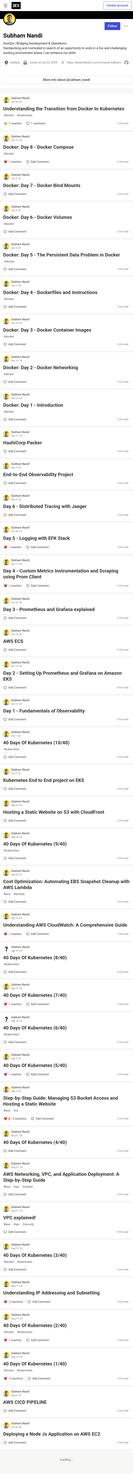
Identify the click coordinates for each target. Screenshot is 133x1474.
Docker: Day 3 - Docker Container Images (47, 330)
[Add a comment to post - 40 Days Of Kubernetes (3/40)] (15, 1269)
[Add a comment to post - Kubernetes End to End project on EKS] (15, 789)
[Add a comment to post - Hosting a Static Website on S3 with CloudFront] (15, 820)
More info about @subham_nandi (66, 80)
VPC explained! (19, 1217)
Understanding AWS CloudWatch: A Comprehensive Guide (65, 925)
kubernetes (24, 115)
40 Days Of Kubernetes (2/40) (35, 1325)
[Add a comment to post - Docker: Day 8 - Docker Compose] (12, 161)
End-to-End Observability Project (38, 474)
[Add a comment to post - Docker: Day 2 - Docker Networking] (15, 382)
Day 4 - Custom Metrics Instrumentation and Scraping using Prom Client (60, 574)
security (28, 1224)
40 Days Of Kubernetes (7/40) (35, 995)
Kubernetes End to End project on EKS (43, 780)
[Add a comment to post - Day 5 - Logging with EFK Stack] (12, 547)
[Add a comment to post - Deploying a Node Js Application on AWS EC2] (15, 1442)
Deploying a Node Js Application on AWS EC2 (51, 1434)
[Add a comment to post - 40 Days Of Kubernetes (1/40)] (13, 1378)
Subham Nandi (20, 98)
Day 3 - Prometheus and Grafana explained (49, 609)
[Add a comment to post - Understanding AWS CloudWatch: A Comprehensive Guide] (12, 934)
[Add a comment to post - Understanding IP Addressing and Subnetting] (13, 1301)
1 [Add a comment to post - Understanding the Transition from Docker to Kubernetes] (35, 123)
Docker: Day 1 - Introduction (33, 405)
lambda (19, 894)
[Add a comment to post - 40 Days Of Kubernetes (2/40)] (12, 1340)
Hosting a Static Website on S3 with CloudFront (53, 812)
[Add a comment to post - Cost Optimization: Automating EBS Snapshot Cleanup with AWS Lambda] (15, 902)
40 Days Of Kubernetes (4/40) (35, 1142)
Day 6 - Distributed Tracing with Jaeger (44, 506)
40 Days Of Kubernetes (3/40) (35, 1255)
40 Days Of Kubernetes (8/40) (35, 957)
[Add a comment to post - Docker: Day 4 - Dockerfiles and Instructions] (15, 307)
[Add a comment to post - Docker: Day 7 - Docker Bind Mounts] (15, 194)
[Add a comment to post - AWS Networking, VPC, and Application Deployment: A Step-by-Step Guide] (15, 1194)
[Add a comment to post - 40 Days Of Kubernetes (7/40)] (12, 1004)
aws (7, 894)
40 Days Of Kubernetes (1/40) (35, 1364)
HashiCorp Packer (22, 443)
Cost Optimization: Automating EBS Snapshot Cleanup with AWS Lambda (66, 884)
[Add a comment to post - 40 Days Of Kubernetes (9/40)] (15, 858)
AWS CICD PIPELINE (25, 1402)
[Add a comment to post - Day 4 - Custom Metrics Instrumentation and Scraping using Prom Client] (12, 585)
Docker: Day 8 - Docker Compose (38, 147)
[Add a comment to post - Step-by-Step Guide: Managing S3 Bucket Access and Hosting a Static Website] (15, 1118)
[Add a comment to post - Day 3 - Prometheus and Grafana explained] (15, 618)
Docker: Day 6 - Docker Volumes (37, 217)
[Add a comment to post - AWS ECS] (15, 650)
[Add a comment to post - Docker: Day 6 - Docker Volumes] (15, 231)
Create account (117, 5)
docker (9, 115)
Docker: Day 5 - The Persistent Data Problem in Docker (61, 255)
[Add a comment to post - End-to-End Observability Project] (15, 483)
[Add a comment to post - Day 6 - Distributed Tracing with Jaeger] (15, 515)
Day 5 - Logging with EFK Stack (36, 538)
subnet (28, 1187)
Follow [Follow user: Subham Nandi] (112, 26)
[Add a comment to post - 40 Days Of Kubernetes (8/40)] (15, 972)
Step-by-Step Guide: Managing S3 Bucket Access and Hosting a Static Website (60, 1101)
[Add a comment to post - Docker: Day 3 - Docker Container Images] (15, 344)
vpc (17, 1187)
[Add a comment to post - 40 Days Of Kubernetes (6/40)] (15, 1042)
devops (9, 261)
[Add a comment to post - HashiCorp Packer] (15, 451)
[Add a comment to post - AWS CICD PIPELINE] (15, 1411)
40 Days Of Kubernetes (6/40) (35, 1028)
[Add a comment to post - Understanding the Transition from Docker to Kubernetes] (12, 123)
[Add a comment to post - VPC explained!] (15, 1232)
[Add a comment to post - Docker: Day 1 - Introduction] (15, 419)
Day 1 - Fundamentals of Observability (44, 711)
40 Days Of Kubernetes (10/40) (36, 743)
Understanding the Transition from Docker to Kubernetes (63, 109)
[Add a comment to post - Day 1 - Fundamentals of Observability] (15, 719)
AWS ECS (13, 641)
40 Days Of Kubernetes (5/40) (35, 1065)
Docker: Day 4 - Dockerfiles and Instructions (50, 292)
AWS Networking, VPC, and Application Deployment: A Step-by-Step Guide (61, 1177)
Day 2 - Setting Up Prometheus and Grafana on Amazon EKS (62, 676)
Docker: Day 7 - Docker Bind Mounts (42, 185)
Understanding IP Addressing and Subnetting (51, 1293)
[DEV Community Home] (16, 5)
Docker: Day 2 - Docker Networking (40, 367)
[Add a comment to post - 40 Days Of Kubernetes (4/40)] (15, 1151)
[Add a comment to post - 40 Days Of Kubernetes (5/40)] (12, 1074)
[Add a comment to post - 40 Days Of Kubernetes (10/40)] (15, 757)
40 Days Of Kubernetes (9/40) (35, 844)
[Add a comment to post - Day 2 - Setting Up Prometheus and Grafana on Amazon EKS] (15, 687)
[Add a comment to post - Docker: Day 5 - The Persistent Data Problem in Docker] (15, 269)
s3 (16, 1111)
